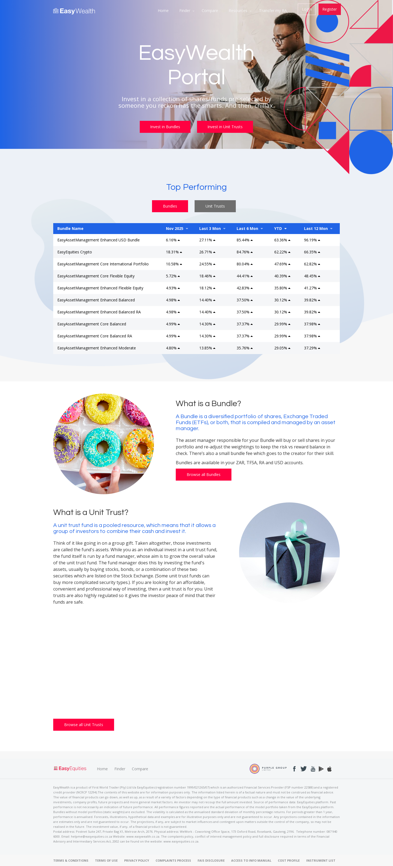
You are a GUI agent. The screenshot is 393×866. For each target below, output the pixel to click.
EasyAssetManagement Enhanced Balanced (96, 299)
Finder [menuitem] (183, 10)
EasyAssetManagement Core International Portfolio (103, 263)
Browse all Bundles (204, 474)
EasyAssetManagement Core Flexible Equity (96, 275)
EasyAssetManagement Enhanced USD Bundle (98, 239)
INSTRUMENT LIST (320, 860)
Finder (119, 768)
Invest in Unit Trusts (225, 126)
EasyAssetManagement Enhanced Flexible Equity (100, 287)
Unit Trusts (215, 205)
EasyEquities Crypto (74, 251)
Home (102, 768)
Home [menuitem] (162, 10)
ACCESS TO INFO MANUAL (251, 860)
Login (306, 9)
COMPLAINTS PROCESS (173, 860)
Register (329, 9)
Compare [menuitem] (209, 10)
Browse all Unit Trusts (83, 724)
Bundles (170, 205)
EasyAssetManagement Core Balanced (91, 323)
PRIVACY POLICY (136, 860)
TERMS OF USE (106, 860)
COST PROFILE (289, 860)
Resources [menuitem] (238, 10)
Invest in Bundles (165, 126)
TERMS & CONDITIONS (70, 860)
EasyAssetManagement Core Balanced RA (94, 335)
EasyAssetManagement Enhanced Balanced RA (99, 311)
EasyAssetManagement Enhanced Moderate (96, 347)
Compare (140, 768)
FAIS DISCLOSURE (211, 860)
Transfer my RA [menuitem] (273, 10)
